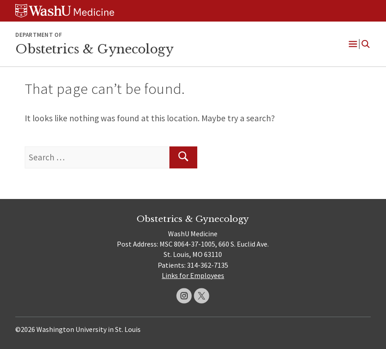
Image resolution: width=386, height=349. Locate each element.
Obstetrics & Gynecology (94, 49)
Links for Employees (193, 275)
